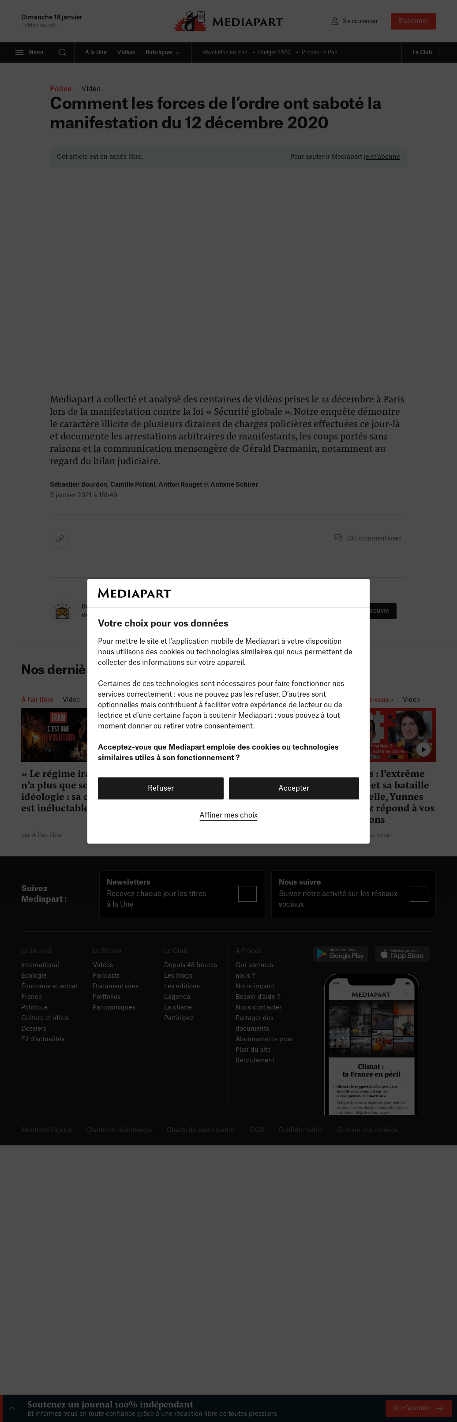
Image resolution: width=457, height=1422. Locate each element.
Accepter (293, 788)
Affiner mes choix (228, 815)
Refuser (161, 788)
